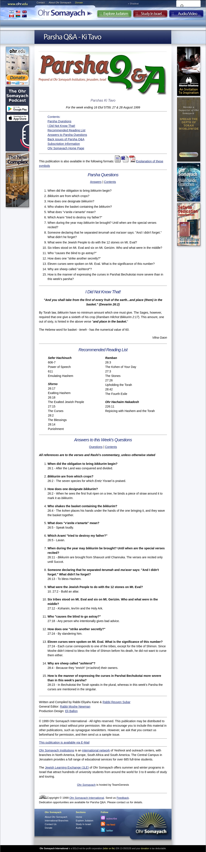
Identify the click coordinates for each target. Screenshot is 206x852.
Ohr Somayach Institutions (56, 750)
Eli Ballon (71, 711)
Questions (96, 447)
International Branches (18, 14)
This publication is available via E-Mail (64, 742)
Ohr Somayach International (86, 797)
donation (145, 848)
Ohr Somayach (86, 784)
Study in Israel (150, 14)
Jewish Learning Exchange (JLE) (67, 767)
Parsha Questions (59, 121)
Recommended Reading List (66, 130)
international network (96, 750)
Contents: (54, 117)
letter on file (109, 848)
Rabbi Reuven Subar (116, 702)
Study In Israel (83, 824)
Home (79, 817)
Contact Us (50, 824)
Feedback (122, 797)
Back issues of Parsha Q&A (66, 139)
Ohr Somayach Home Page (66, 148)
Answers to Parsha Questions (67, 134)
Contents (110, 182)
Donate (79, 2)
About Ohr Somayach (60, 2)
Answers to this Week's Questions (103, 439)
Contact (41, 2)
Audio (186, 14)
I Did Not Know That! (61, 125)
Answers (96, 182)
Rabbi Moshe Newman (75, 706)
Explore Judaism (114, 14)
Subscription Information (64, 143)
